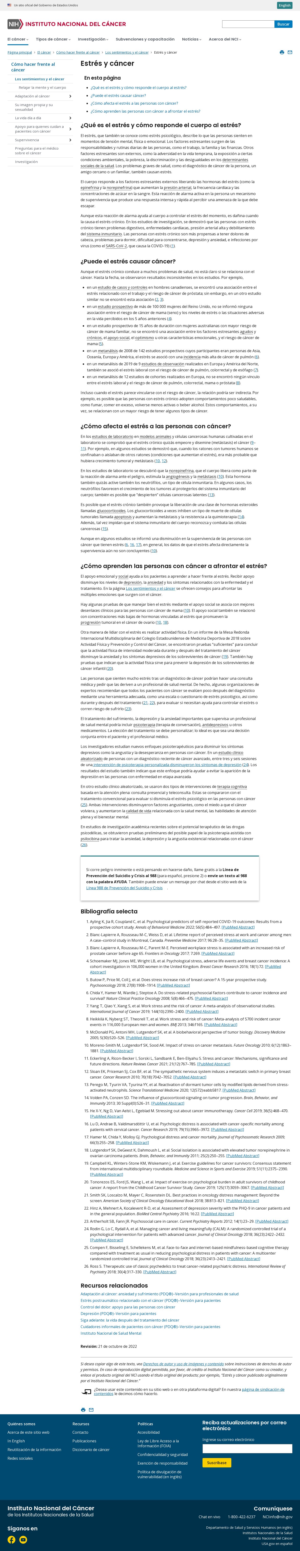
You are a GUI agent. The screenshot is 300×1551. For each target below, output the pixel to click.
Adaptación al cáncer (32, 96)
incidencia (192, 356)
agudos (246, 331)
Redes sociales (20, 1458)
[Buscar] (283, 24)
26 (84, 844)
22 (152, 702)
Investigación (26, 161)
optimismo (144, 337)
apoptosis (123, 516)
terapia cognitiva (232, 786)
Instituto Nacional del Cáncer (270, 1538)
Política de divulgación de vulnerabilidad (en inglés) (160, 1474)
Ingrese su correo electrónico (228, 1439)
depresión (133, 582)
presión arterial (177, 187)
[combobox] (248, 24)
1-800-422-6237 (241, 1516)
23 (128, 708)
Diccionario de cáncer (91, 1449)
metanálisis (108, 350)
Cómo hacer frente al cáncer (33, 67)
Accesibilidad (149, 1432)
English (285, 5)
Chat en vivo (209, 1516)
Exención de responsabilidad (163, 1463)
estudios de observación (163, 363)
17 (138, 544)
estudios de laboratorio (112, 436)
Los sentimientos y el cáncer (39, 79)
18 (165, 622)
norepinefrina (119, 187)
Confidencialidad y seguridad (163, 1454)
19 (225, 656)
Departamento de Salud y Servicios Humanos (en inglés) (249, 1527)
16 (132, 544)
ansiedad (155, 582)
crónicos (94, 337)
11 (83, 448)
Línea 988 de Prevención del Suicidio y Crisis (124, 887)
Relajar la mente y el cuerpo (42, 87)
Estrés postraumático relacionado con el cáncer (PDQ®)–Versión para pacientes (151, 1300)
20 (110, 668)
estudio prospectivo (115, 306)
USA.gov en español (277, 1543)
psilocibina (90, 838)
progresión (91, 622)
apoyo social (118, 337)
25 (84, 804)
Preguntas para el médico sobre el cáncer (37, 150)
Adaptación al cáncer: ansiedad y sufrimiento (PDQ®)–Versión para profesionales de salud (160, 1293)
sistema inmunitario (104, 233)
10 (158, 460)
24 (246, 764)
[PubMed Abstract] (238, 927)
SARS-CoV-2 (116, 245)
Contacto (80, 1432)
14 (241, 516)
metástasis (206, 476)
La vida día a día (28, 117)
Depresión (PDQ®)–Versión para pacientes (118, 1313)
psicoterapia (144, 724)
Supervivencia (27, 139)
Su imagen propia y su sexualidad (34, 107)
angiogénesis (178, 476)
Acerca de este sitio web (28, 1432)
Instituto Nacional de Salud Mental (111, 1333)
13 (211, 494)
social (123, 576)
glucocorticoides (111, 510)
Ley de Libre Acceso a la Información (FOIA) (158, 1443)
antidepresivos (215, 724)
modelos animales (155, 436)
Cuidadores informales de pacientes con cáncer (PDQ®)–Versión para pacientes (150, 1326)
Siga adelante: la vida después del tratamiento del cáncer (130, 1320)
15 (104, 528)
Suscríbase (217, 1462)
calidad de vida (138, 810)
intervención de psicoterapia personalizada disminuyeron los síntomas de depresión (167, 764)
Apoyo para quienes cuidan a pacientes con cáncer (39, 128)
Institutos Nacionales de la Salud (267, 1533)
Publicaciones (84, 1441)
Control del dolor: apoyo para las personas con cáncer (128, 1307)
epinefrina (90, 187)
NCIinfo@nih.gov (277, 1516)
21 (145, 702)
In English (16, 1441)
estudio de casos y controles (122, 287)
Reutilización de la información (34, 1449)
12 (164, 460)
